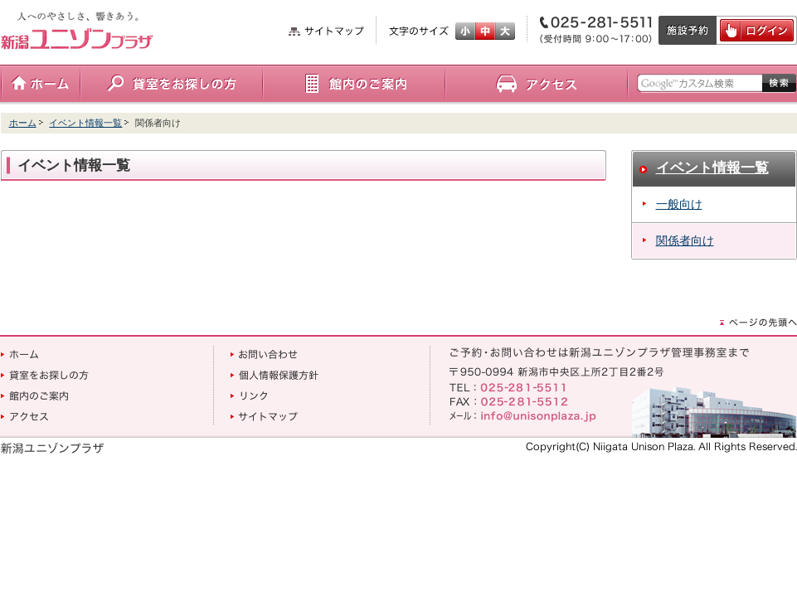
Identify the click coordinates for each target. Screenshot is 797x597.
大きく (505, 31)
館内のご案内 (354, 84)
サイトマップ (326, 31)
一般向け (679, 204)
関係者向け (685, 240)
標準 (485, 31)
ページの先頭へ (758, 322)
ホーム (40, 84)
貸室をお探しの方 (171, 84)
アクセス (536, 84)
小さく (465, 31)
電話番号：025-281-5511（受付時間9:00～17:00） (592, 30)
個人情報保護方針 (274, 375)
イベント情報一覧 (85, 123)
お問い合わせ (264, 354)
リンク (249, 395)
